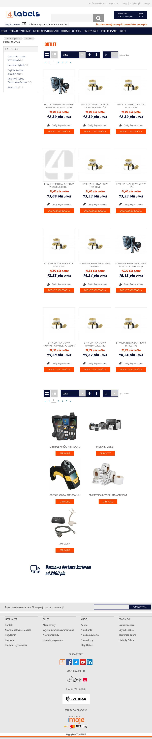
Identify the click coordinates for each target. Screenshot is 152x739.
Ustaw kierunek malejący (89, 55)
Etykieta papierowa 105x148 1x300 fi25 (95, 265)
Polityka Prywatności (16, 645)
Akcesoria (16, 87)
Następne (71, 62)
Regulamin (10, 634)
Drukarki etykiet (18, 65)
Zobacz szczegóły (59, 131)
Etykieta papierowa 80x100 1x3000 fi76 (59, 265)
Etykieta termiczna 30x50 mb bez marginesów (95, 106)
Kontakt (9, 625)
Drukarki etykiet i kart (20, 31)
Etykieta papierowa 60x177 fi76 (131, 185)
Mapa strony (49, 625)
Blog (125, 3)
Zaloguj (147, 3)
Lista (54, 54)
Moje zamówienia (90, 634)
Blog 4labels (87, 645)
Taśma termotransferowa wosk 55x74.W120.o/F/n (59, 106)
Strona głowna (13, 38)
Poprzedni (45, 62)
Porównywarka (97, 3)
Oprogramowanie (109, 31)
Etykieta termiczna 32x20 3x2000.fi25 (131, 106)
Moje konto (114, 3)
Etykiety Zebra (126, 640)
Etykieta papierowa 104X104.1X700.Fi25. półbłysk (59, 344)
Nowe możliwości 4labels (18, 629)
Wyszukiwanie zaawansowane (58, 629)
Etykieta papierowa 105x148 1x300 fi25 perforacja (131, 265)
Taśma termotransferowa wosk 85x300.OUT (59, 185)
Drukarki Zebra (126, 625)
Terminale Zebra (127, 634)
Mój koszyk (135, 3)
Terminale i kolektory (71, 31)
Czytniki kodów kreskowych (46, 31)
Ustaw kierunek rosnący (96, 55)
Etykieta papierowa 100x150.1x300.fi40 (95, 344)
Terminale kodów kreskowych (17, 58)
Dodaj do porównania (61, 125)
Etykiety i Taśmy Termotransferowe (19, 80)
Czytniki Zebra (126, 629)
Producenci (125, 619)
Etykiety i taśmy (91, 31)
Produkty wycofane (53, 640)
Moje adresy (87, 640)
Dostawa (9, 640)
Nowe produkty (51, 634)
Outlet (123, 31)
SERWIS (4, 31)
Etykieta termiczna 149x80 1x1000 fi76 (131, 344)
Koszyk (84, 625)
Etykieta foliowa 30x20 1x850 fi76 (95, 185)
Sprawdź (65, 453)
